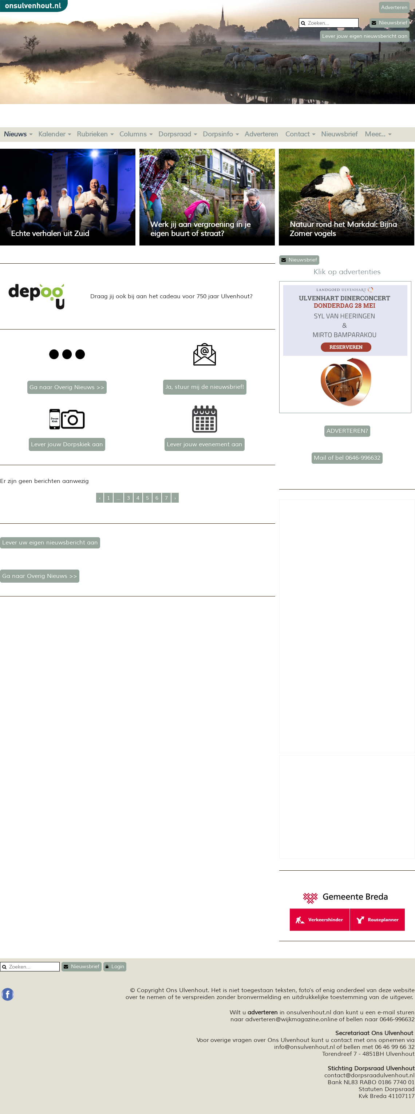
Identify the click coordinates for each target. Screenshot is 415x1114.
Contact (297, 134)
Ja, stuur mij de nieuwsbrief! (204, 387)
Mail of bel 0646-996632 (347, 458)
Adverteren (261, 134)
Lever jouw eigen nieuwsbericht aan (364, 36)
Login (115, 966)
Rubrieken (92, 134)
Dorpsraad (174, 134)
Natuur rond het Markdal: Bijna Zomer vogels (343, 229)
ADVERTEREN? (347, 431)
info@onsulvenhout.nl (304, 1047)
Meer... (375, 134)
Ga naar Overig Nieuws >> (66, 387)
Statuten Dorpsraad (387, 1089)
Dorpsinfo (218, 134)
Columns (133, 134)
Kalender (51, 134)
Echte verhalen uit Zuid (50, 233)
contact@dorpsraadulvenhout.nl (369, 1075)
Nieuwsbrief (389, 23)
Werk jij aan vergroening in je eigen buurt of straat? (200, 229)
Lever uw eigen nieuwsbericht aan (50, 542)
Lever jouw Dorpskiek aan (67, 444)
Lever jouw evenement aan (204, 444)
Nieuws (15, 134)
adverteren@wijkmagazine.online (291, 1019)
